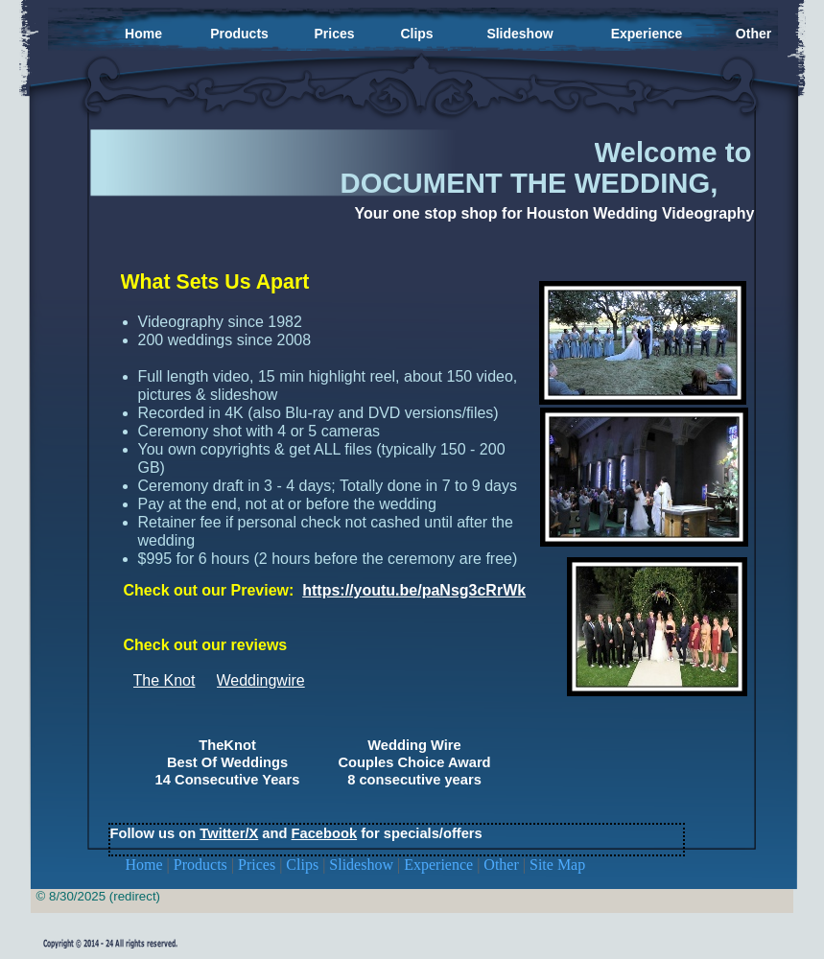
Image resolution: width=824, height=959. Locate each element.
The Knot (164, 680)
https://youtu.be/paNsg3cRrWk (414, 590)
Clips (304, 864)
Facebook (325, 833)
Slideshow (363, 864)
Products (202, 864)
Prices (258, 864)
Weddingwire (261, 680)
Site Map (557, 864)
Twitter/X (229, 833)
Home (146, 864)
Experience (440, 864)
